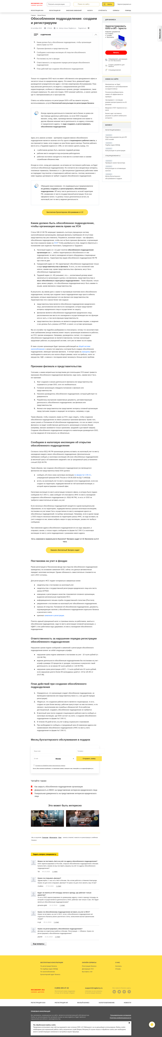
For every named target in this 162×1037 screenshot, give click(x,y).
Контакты (118, 961)
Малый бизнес (83, 998)
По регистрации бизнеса (48, 961)
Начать (116, 52)
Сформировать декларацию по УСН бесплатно (117, 60)
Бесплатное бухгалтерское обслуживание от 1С (65, 207)
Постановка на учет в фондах (48, 56)
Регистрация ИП (61, 998)
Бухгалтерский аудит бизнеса (50, 969)
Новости (127, 998)
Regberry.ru (37, 4)
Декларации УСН (88, 964)
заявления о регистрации (54, 610)
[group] (47, 813)
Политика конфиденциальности (120, 1013)
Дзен (59, 832)
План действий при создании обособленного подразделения (60, 64)
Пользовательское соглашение (120, 1010)
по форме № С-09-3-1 (82, 470)
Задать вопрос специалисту (44, 849)
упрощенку (86, 347)
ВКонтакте (53, 832)
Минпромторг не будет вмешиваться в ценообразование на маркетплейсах (116, 86)
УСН (55, 238)
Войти (110, 4)
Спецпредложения (114, 70)
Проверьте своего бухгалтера (115, 163)
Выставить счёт (87, 967)
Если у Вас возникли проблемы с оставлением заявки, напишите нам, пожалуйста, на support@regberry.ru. (63, 763)
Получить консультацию (56, 4)
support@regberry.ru (93, 983)
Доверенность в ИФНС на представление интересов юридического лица (66, 785)
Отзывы (118, 964)
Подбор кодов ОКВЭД (112, 145)
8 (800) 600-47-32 (62, 983)
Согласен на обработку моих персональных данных (50, 760)
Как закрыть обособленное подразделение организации (59, 782)
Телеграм (45, 832)
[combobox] (65, 753)
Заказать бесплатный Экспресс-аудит (65, 545)
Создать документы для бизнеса (116, 65)
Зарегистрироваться (124, 4)
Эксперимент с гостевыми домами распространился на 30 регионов (116, 102)
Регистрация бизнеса (89, 961)
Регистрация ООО (38, 998)
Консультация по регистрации (115, 150)
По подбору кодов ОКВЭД (49, 964)
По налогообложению (47, 967)
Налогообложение (106, 998)
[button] (34, 813)
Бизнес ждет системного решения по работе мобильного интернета (116, 116)
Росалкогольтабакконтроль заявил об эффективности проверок (114, 94)
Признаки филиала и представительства (52, 47)
